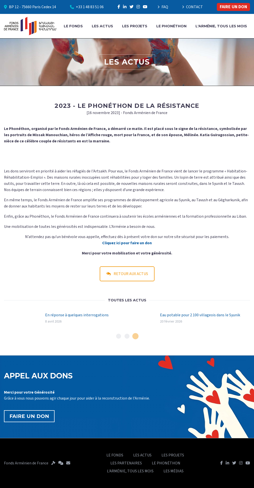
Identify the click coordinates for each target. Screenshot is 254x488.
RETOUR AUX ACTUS (127, 274)
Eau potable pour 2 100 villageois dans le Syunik (200, 315)
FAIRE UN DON (233, 7)
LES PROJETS (134, 26)
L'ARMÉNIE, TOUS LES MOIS (221, 26)
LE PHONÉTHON (171, 26)
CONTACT (192, 7)
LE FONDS (73, 26)
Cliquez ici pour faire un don (127, 243)
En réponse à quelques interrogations (77, 315)
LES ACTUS (102, 26)
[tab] (118, 336)
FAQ (163, 7)
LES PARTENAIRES (126, 463)
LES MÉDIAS (173, 471)
